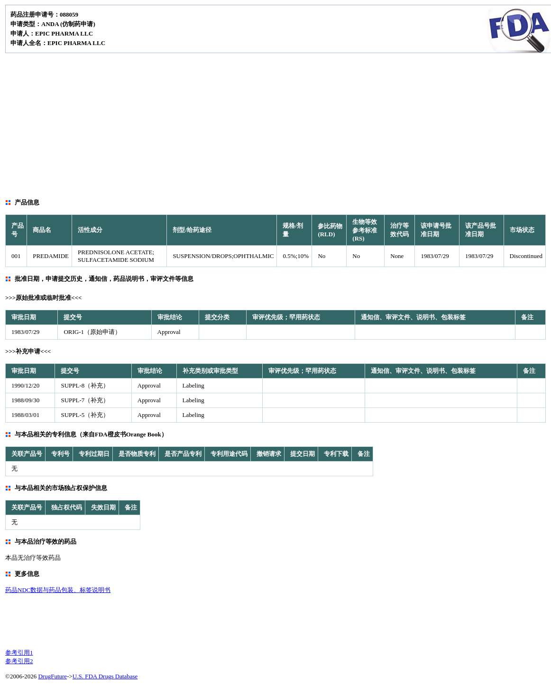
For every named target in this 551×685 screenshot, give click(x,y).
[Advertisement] (275, 124)
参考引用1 (19, 652)
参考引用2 (19, 661)
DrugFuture (52, 676)
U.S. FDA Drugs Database (105, 676)
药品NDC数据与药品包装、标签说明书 (57, 589)
